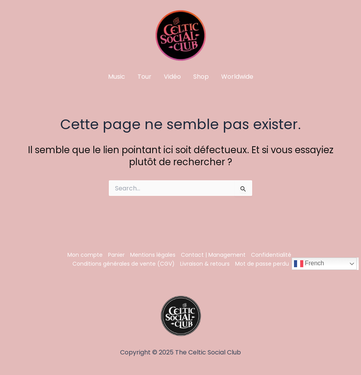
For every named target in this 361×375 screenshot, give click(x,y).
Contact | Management (213, 255)
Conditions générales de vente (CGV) (123, 264)
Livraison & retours (205, 264)
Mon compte (85, 255)
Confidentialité (271, 255)
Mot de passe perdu (262, 264)
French (309, 263)
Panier (116, 255)
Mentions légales (152, 255)
